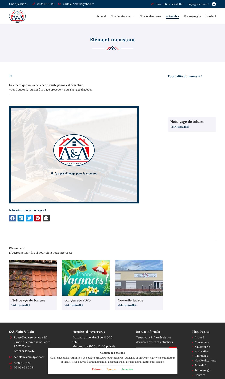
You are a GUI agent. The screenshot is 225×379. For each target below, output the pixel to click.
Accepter (127, 369)
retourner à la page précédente (45, 89)
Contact (211, 16)
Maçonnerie (202, 346)
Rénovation (202, 351)
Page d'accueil (83, 89)
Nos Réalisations (150, 16)
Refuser (97, 369)
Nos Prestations (121, 16)
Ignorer (112, 369)
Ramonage (201, 355)
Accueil (101, 16)
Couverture (202, 342)
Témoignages (192, 16)
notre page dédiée (153, 361)
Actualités (172, 16)
